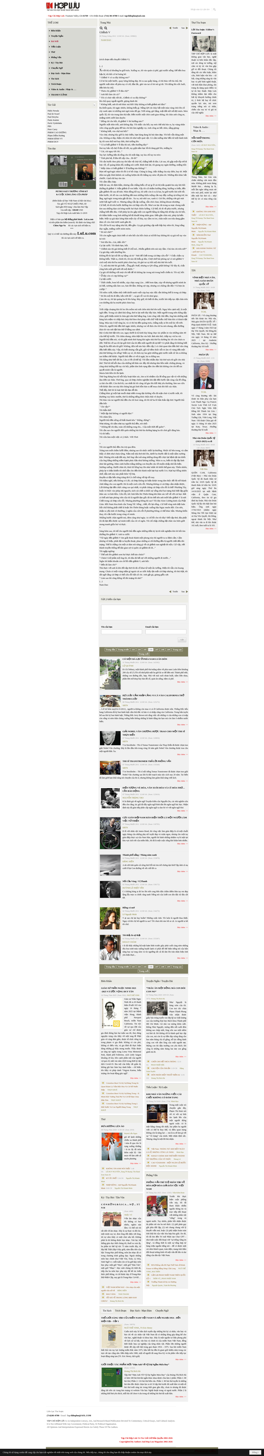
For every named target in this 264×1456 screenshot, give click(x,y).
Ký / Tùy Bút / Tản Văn (112, 1197)
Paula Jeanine (53, 120)
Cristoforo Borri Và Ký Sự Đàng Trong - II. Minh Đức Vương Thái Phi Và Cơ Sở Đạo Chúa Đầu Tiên (120, 1096)
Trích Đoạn (120, 1310)
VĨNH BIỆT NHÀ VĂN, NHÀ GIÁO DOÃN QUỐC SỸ (203, 280)
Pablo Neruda (53, 111)
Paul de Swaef (54, 114)
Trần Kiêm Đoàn (178, 1193)
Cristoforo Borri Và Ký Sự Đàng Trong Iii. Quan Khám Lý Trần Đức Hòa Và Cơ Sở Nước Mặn (120, 1086)
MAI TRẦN (156, 1272)
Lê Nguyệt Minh (130, 914)
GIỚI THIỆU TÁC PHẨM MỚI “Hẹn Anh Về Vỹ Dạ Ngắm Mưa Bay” (135, 1364)
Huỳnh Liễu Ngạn (130, 1133)
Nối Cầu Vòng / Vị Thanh (135, 881)
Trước (175, 28)
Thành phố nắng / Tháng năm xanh (140, 855)
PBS (49, 126)
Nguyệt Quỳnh (157, 1285)
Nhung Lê (177, 1159)
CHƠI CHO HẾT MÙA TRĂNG (163, 1061)
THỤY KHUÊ (112, 1090)
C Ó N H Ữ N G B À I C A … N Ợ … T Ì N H (120, 1206)
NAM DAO (106, 40)
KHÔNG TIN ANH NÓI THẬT (118, 1168)
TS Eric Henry (146, 1328)
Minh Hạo (174, 1101)
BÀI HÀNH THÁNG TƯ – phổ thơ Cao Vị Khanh (204, 251)
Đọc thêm (181, 682)
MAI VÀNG (111, 1294)
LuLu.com (88, 219)
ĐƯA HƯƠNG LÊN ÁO (112, 1126)
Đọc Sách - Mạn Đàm (141, 1310)
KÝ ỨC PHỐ (111, 1178)
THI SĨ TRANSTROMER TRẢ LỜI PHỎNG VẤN (147, 761)
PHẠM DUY (53, 142)
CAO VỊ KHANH (205, 255)
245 (144, 649)
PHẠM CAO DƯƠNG (57, 132)
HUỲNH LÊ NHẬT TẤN (133, 888)
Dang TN (199, 245)
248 (162, 649)
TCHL (203, 312)
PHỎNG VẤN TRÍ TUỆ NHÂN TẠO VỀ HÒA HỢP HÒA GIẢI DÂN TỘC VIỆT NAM (165, 1185)
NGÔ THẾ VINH (133, 995)
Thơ (103, 1119)
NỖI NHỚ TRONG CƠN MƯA (201, 140)
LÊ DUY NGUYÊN (113, 1172)
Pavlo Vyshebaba (55, 123)
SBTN (125, 705)
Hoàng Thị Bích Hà (117, 1301)
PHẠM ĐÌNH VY (55, 138)
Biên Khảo (106, 981)
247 (156, 649)
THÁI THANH (123, 1294)
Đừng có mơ (129, 907)
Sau (183, 28)
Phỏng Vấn (152, 1175)
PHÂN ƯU (204, 354)
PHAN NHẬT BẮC (158, 1065)
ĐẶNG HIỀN (128, 861)
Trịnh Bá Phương (170, 1285)
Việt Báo (204, 469)
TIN (193, 270)
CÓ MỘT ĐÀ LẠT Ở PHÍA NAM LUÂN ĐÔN (145, 659)
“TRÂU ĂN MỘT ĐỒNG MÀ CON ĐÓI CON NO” (165, 990)
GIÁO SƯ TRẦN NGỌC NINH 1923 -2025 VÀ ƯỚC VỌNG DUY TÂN (118, 990)
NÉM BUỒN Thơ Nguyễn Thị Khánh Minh (201, 238)
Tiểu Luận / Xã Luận (156, 1087)
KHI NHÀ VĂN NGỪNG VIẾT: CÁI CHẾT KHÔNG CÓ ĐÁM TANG (164, 1096)
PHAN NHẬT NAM (169, 1278)
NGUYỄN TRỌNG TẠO (133, 798)
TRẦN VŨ (156, 1278)
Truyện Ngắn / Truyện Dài (159, 981)
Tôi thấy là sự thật (131, 935)
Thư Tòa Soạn (199, 22)
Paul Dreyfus (53, 117)
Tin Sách (107, 1310)
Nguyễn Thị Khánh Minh (123, 1188)
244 (139, 649)
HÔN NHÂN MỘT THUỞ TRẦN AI (165, 1075)
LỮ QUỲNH (128, 666)
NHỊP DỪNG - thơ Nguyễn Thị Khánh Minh (201, 228)
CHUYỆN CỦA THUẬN (160, 1068)
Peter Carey (52, 129)
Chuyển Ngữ (161, 1310)
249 (168, 649)
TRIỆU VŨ (128, 1215)
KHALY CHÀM (129, 942)
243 (133, 649)
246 (150, 649)
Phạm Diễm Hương (56, 135)
